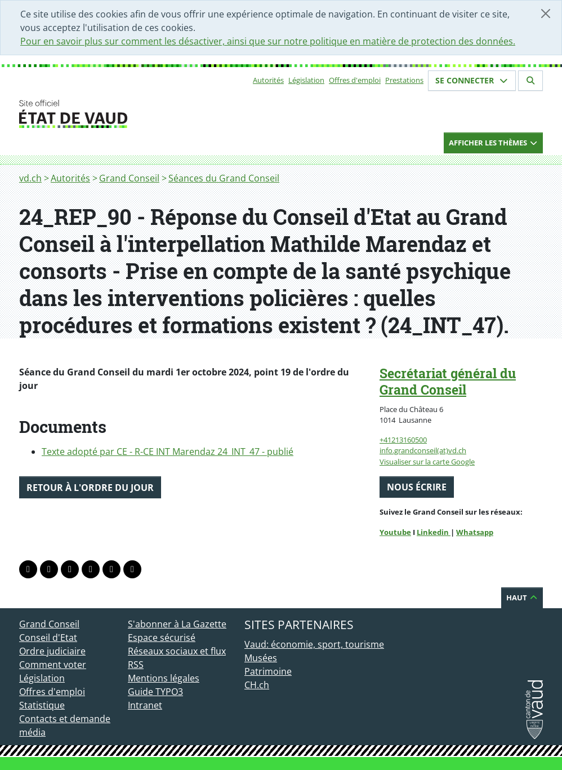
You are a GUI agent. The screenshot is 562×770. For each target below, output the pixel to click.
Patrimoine (268, 671)
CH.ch (256, 685)
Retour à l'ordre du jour (90, 487)
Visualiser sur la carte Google (427, 462)
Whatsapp (474, 532)
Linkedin (434, 532)
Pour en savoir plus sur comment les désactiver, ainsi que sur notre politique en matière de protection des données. (267, 41)
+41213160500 (403, 440)
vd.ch (30, 178)
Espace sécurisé (161, 637)
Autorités (268, 80)
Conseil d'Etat (48, 637)
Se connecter (472, 80)
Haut (522, 597)
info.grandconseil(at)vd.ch (423, 450)
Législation (306, 80)
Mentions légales (163, 678)
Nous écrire (417, 487)
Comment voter (52, 664)
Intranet (145, 705)
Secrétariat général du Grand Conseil (448, 381)
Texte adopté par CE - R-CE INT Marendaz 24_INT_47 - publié (167, 451)
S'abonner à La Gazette (177, 624)
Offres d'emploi (355, 80)
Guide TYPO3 (155, 691)
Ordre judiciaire (52, 651)
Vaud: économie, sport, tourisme (314, 644)
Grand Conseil (129, 178)
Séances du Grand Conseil (223, 178)
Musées (260, 658)
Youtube (395, 532)
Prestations (404, 80)
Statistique (42, 705)
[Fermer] (545, 13)
